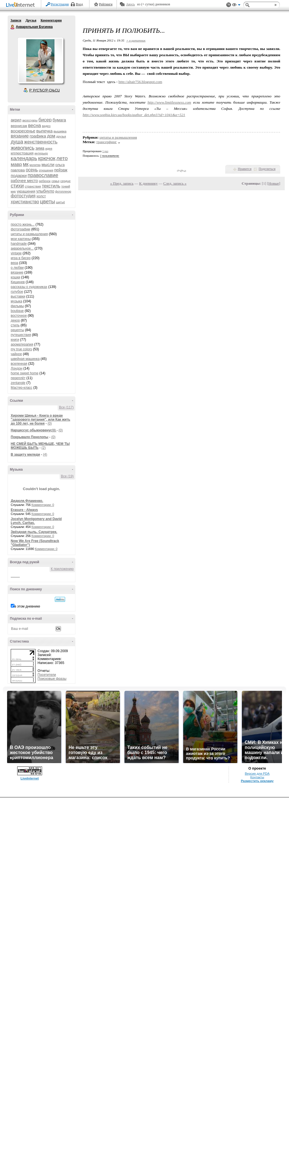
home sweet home (24, 373)
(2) (43, 448)
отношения (46, 170)
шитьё (60, 202)
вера (14, 263)
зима (39, 148)
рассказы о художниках (29, 287)
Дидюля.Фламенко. (27, 501)
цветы (47, 201)
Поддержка (228, 5)
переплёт (18, 378)
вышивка (60, 131)
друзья (61, 136)
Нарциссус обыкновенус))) (33, 430)
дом (51, 136)
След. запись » (175, 183)
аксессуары (30, 120)
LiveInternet (21, 5)
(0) (50, 423)
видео (46, 126)
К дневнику (148, 183)
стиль (15, 325)
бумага (59, 119)
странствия (33, 186)
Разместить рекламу (257, 781)
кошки (15, 277)
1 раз (105, 151)
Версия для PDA (257, 773)
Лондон (16, 368)
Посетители (47, 675)
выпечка (44, 130)
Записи (15, 20)
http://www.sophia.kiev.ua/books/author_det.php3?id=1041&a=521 (134, 115)
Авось (130, 4)
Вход (79, 4)
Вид (236, 5)
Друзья (30, 20)
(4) (45, 454)
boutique (17, 311)
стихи (17, 186)
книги (15, 340)
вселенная (19, 364)
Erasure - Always (24, 510)
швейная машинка (25, 359)
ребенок (45, 181)
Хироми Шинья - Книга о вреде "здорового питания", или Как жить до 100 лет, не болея (40, 419)
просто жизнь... (22, 224)
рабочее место (24, 180)
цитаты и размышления (29, 234)
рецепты (17, 330)
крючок (47, 158)
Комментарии (51, 20)
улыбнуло (45, 191)
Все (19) (67, 476)
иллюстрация (22, 153)
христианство (25, 201)
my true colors (21, 349)
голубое (17, 292)
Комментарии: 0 (43, 504)
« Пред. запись (121, 183)
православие (43, 175)
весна (34, 125)
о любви (17, 268)
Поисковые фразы (52, 679)
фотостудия (23, 195)
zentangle (18, 383)
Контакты (257, 777)
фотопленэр (63, 191)
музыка (16, 301)
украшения (26, 191)
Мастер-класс (21, 388)
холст (41, 196)
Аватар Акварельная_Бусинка (40, 60)
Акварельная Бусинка (12, 27)
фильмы (17, 306)
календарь (24, 158)
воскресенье (23, 130)
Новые (273, 183)
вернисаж (19, 126)
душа (17, 142)
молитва (35, 165)
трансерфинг (106, 142)
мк (26, 164)
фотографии (20, 229)
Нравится (244, 169)
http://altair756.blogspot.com (140, 82)
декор (15, 320)
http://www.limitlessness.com (169, 102)
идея (48, 148)
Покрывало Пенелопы (29, 437)
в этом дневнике (27, 606)
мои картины (21, 239)
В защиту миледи (25, 454)
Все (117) (66, 407)
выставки (18, 296)
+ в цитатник (135, 40)
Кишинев (18, 282)
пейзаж (60, 170)
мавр (16, 164)
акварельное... (22, 248)
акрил (16, 120)
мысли (47, 164)
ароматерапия (22, 344)
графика (38, 136)
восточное (19, 316)
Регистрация (60, 4)
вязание (20, 136)
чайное (16, 354)
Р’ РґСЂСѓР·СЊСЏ (44, 90)
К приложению (62, 569)
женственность (40, 142)
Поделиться (267, 169)
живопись (22, 148)
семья (55, 181)
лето (62, 158)
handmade (19, 244)
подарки (19, 175)
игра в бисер (20, 258)
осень (32, 169)
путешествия (21, 335)
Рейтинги (106, 4)
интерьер (41, 153)
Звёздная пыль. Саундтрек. (34, 532)
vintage (16, 253)
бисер (45, 120)
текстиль (51, 186)
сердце (65, 181)
